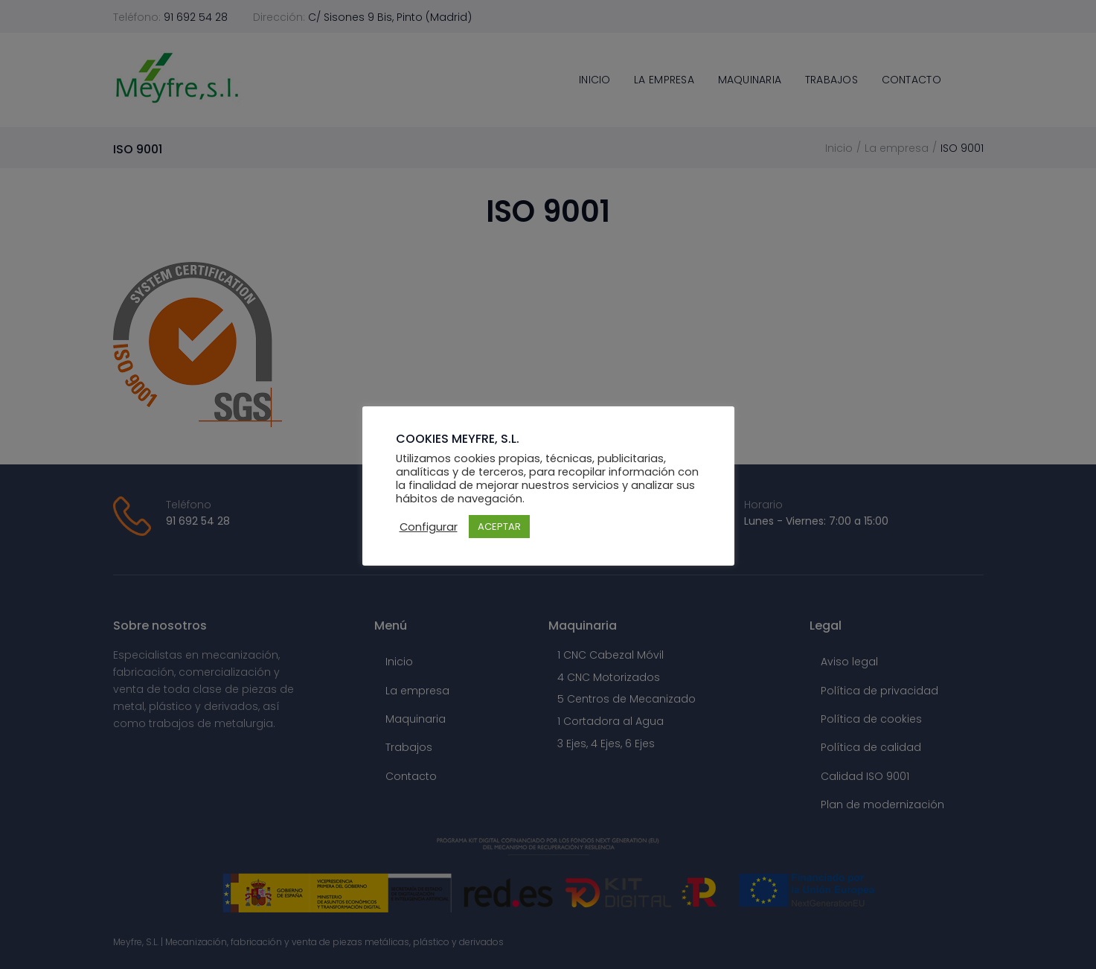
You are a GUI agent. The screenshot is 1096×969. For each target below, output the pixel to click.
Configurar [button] (429, 527)
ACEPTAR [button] (499, 526)
